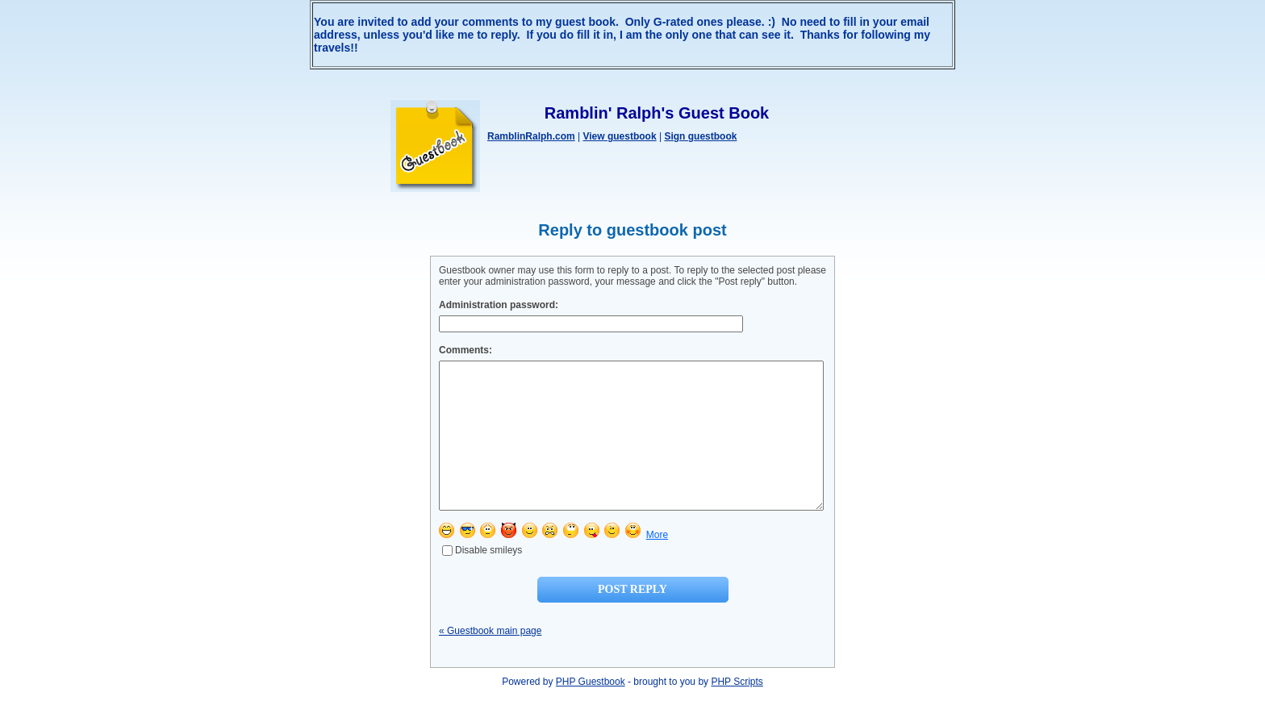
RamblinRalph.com (531, 136)
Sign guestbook (700, 136)
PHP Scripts (736, 710)
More (657, 564)
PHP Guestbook (590, 710)
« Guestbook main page (490, 660)
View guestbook (619, 136)
